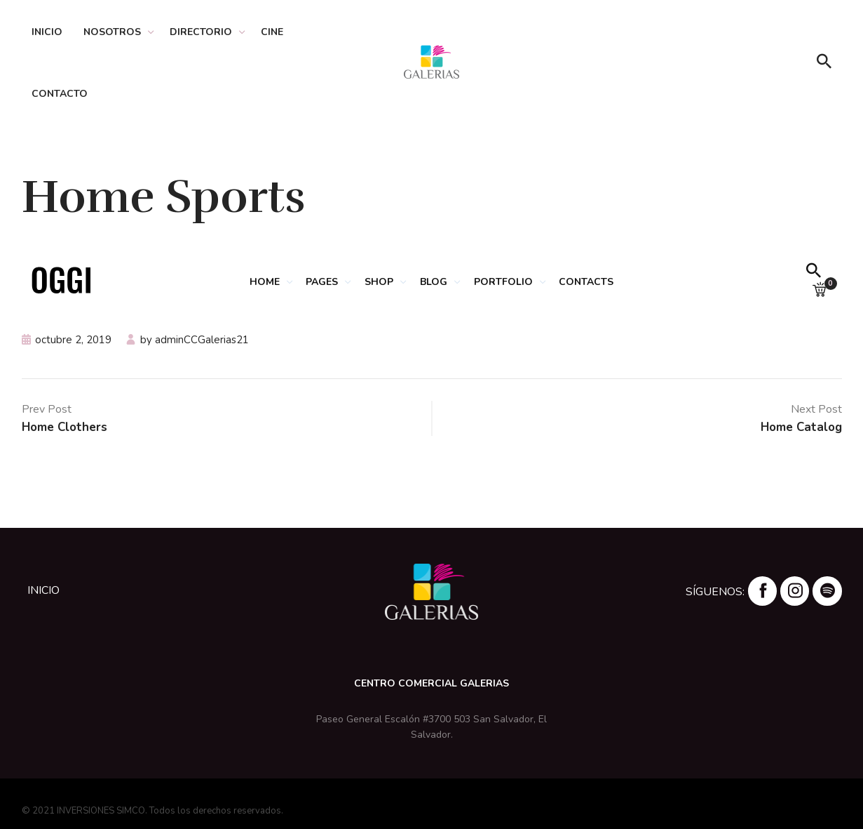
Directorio (201, 32)
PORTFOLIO (506, 282)
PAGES (318, 282)
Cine (272, 32)
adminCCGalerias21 (202, 340)
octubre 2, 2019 (73, 340)
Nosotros (112, 32)
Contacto (60, 93)
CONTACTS (591, 282)
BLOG (434, 282)
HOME (258, 282)
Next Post (816, 409)
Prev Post (47, 409)
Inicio (47, 32)
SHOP (377, 282)
